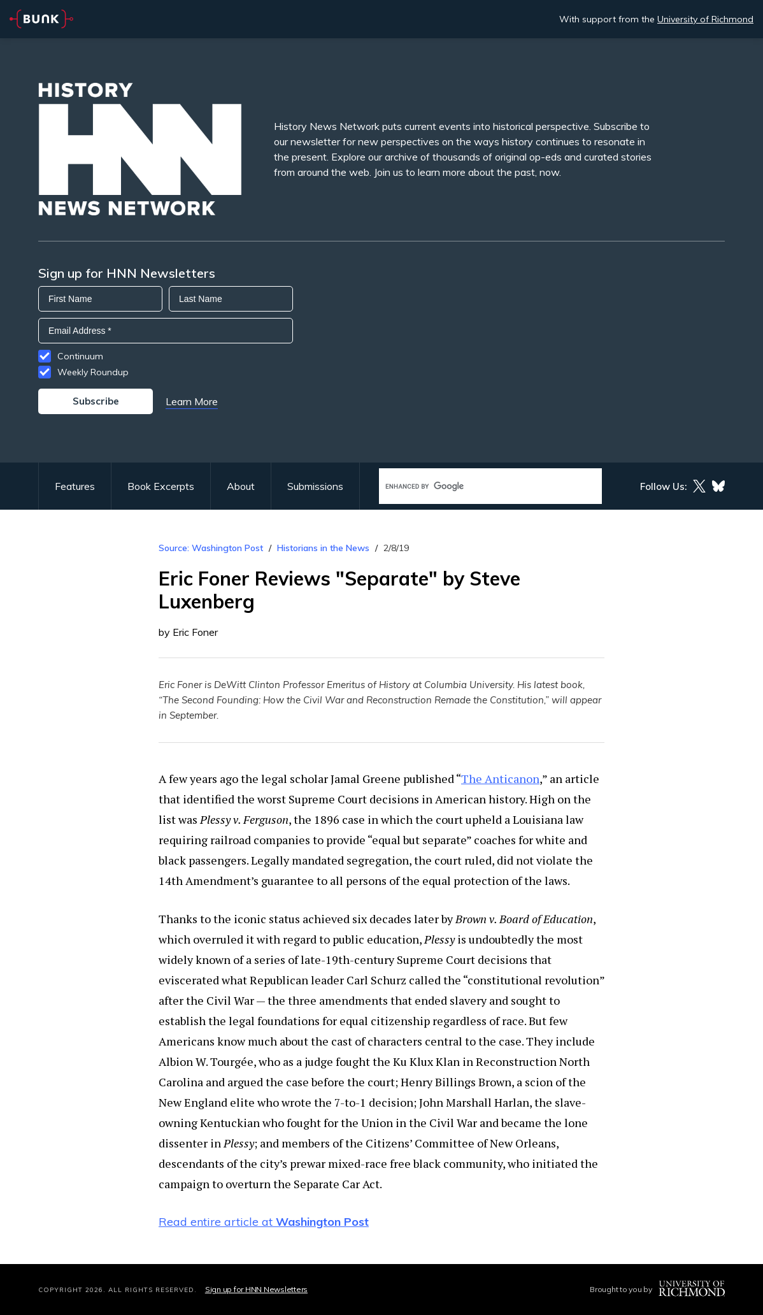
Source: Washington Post (211, 548)
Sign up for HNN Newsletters (256, 1289)
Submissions (315, 486)
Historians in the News (323, 548)
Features (75, 486)
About (241, 486)
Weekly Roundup (93, 372)
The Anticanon (500, 778)
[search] (477, 486)
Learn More (192, 401)
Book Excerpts (160, 486)
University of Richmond (705, 19)
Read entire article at (264, 1221)
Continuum (80, 356)
